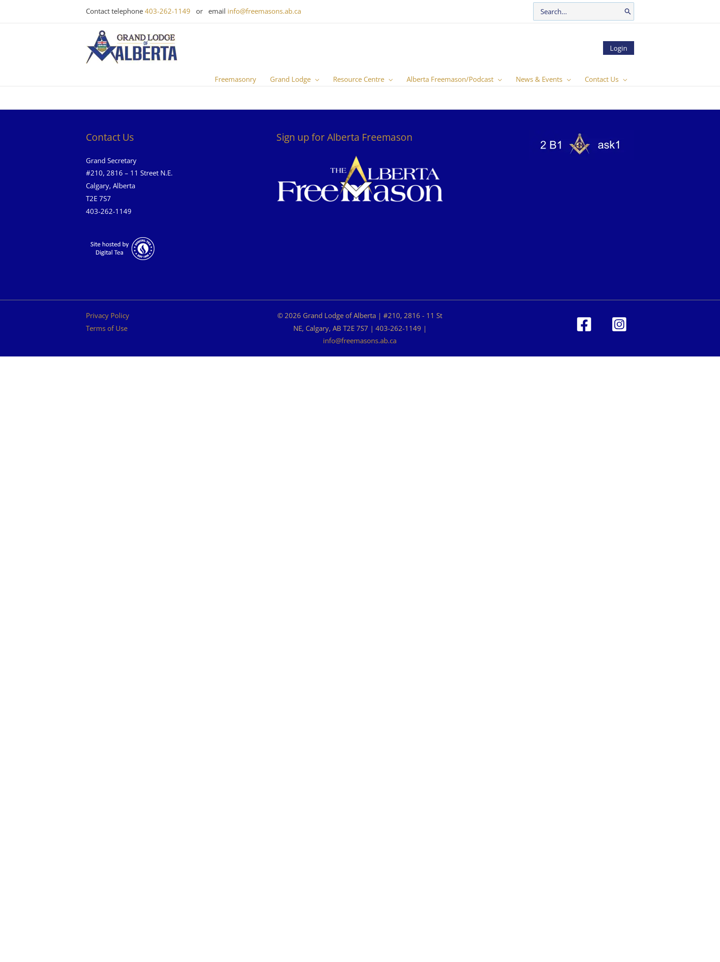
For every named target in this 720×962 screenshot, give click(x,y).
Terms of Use (106, 328)
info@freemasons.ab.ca (264, 11)
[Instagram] (619, 324)
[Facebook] (584, 324)
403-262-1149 (168, 11)
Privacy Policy (107, 315)
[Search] (628, 11)
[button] (315, 79)
